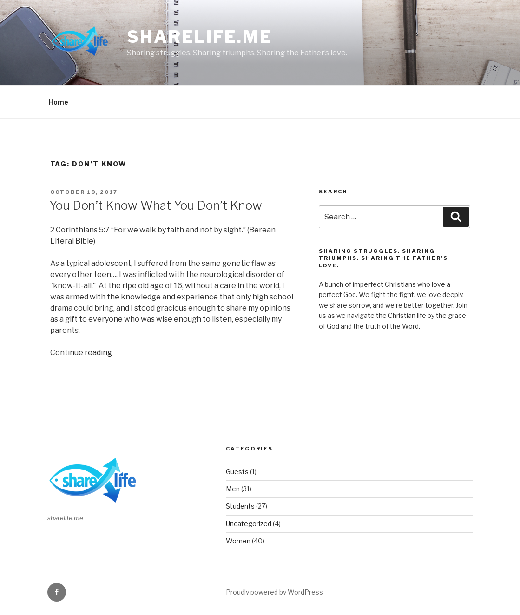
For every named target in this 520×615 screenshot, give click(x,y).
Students (240, 506)
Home (58, 102)
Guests (237, 472)
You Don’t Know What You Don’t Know (155, 205)
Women (238, 541)
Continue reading (81, 352)
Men (233, 489)
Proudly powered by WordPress (274, 592)
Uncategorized (248, 524)
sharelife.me (199, 36)
